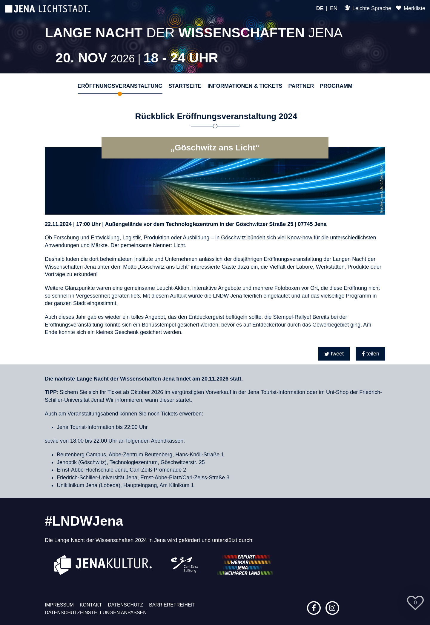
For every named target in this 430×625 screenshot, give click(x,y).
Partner (301, 86)
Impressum (59, 604)
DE (320, 8)
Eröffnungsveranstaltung (120, 86)
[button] (334, 354)
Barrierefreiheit (172, 604)
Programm (336, 86)
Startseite (185, 86)
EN (333, 8)
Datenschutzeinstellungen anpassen (96, 612)
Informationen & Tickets (245, 86)
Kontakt (91, 604)
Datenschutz (125, 604)
